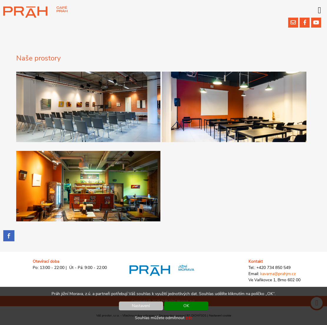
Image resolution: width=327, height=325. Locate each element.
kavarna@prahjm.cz (278, 274)
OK (186, 306)
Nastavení (141, 306)
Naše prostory (38, 58)
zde (189, 318)
